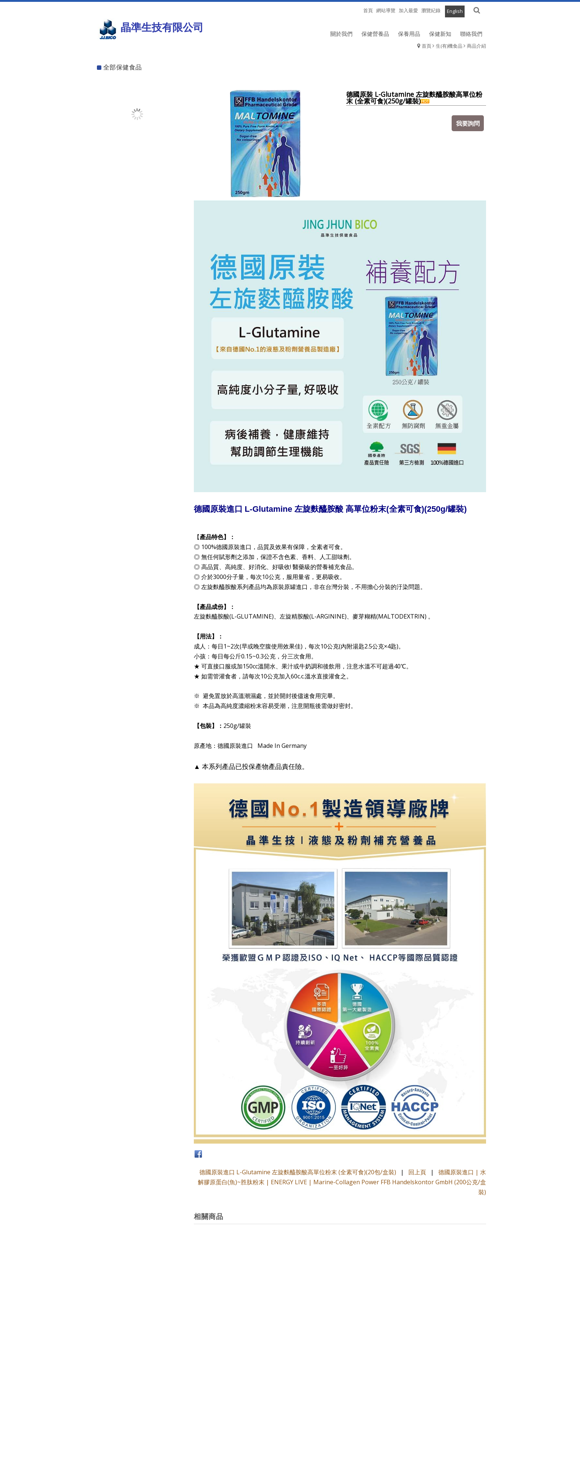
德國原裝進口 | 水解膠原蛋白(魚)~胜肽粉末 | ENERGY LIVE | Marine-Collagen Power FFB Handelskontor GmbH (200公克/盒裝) (342, 1182)
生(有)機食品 (449, 45)
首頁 (426, 45)
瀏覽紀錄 (431, 10)
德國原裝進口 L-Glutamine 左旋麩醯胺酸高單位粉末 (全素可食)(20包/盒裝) (297, 1172)
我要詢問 (469, 122)
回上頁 (417, 1172)
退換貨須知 (290, 1450)
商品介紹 (476, 45)
